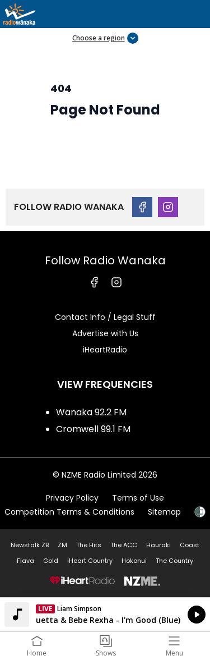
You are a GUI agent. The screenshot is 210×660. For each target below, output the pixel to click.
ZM (62, 544)
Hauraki (158, 544)
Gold (50, 560)
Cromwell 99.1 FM (93, 429)
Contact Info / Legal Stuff (105, 317)
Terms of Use (138, 497)
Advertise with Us (105, 333)
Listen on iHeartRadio (105, 614)
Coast (189, 544)
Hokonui (134, 560)
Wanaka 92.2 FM (91, 412)
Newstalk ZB (30, 544)
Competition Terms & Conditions (69, 511)
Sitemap (164, 511)
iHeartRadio (105, 349)
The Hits (88, 544)
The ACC (123, 544)
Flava (25, 560)
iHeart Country (90, 560)
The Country (174, 560)
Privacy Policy (72, 497)
